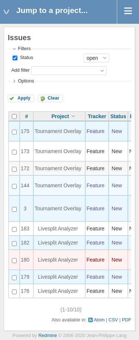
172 (25, 168)
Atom (99, 320)
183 (25, 228)
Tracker (97, 116)
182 (25, 243)
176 (25, 291)
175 (25, 131)
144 (25, 185)
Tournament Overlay (57, 131)
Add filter (20, 70)
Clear (53, 98)
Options (26, 81)
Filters (24, 48)
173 (25, 151)
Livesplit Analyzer (58, 228)
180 (25, 260)
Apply (23, 98)
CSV (113, 320)
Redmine (47, 335)
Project (60, 116)
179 (25, 277)
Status (26, 57)
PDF (126, 320)
